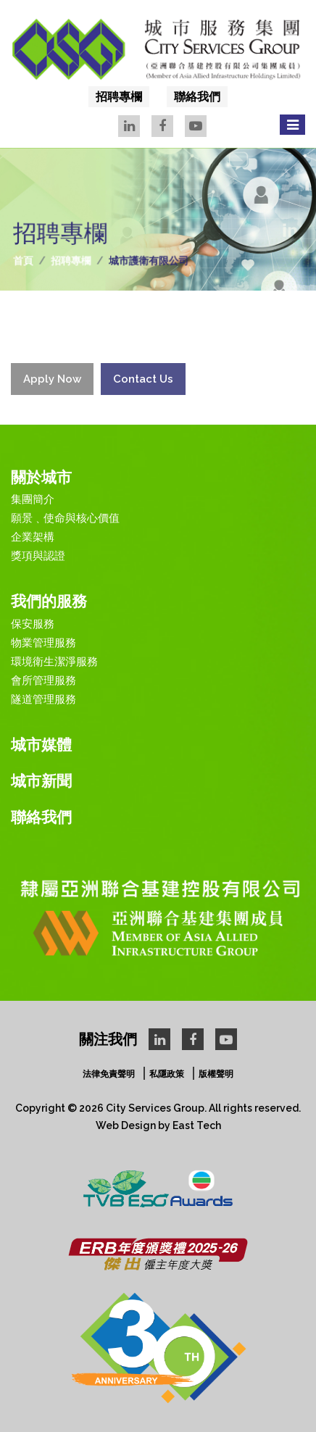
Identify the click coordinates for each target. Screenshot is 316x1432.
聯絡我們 (197, 97)
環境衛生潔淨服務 (54, 661)
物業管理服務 (43, 642)
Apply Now (52, 387)
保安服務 (32, 623)
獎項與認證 (38, 555)
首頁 (28, 259)
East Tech (196, 1125)
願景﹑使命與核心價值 (65, 518)
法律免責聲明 (109, 1074)
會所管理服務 (43, 680)
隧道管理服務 (43, 699)
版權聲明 (216, 1074)
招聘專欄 (119, 97)
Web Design (126, 1125)
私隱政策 (166, 1074)
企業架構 (32, 537)
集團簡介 (32, 499)
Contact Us (143, 387)
